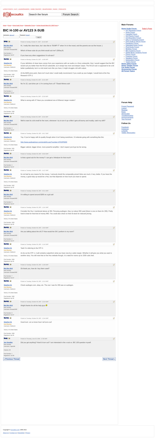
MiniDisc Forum (131, 49)
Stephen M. (8, 63)
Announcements (127, 117)
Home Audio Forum (129, 29)
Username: (11, 36)
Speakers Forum (132, 58)
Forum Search (70, 14)
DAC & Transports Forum (135, 40)
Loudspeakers (23, 9)
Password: (28, 36)
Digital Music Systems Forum (136, 52)
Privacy (28, 433)
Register (124, 110)
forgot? (28, 35)
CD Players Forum (132, 36)
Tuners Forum (131, 62)
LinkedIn (124, 131)
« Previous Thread (11, 359)
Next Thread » (109, 359)
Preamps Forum (131, 56)
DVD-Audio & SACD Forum (136, 41)
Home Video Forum (128, 64)
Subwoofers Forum (132, 60)
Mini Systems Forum (133, 51)
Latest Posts (8, 9)
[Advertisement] (59, 394)
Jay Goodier (8, 342)
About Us (6, 433)
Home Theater (36, 9)
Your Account (126, 119)
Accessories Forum (129, 69)
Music (55, 9)
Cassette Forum (131, 34)
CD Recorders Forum (133, 38)
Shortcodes (125, 114)
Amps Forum (130, 32)
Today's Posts (147, 29)
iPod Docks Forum (132, 47)
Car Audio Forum (128, 67)
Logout (124, 108)
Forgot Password (127, 106)
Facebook (125, 127)
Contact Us (13, 433)
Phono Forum (131, 54)
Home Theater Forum (129, 65)
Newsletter (21, 433)
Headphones (47, 9)
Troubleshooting (127, 115)
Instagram (125, 129)
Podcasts (62, 9)
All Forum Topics (128, 71)
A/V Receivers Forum (133, 30)
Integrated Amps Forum (134, 45)
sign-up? (12, 35)
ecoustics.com (15, 430)
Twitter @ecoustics (128, 133)
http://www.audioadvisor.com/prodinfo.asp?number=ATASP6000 (44, 142)
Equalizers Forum (132, 43)
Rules (123, 112)
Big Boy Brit (8, 45)
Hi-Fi (15, 9)
